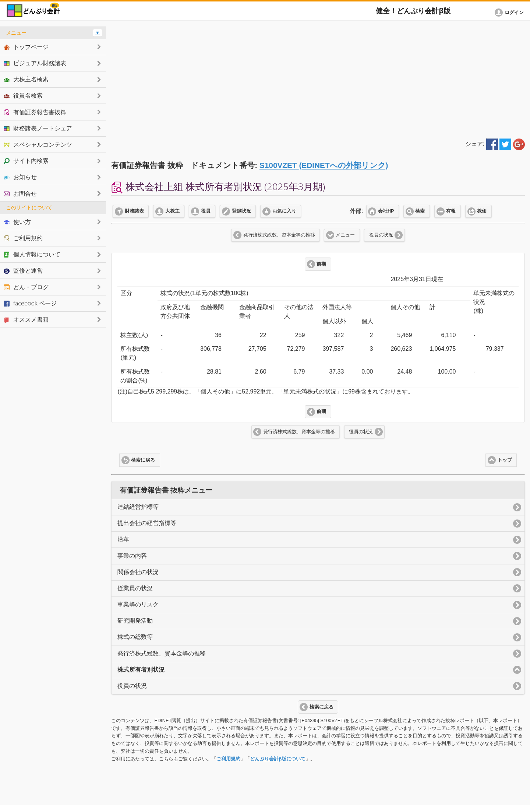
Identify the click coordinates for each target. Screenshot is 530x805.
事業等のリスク (138, 604)
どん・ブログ (26, 287)
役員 (206, 211)
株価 (482, 211)
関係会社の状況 (138, 572)
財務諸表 (134, 211)
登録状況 (241, 211)
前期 (321, 264)
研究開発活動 (135, 620)
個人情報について (32, 254)
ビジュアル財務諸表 (35, 63)
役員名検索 (23, 95)
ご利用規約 (228, 759)
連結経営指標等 (138, 507)
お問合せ (20, 193)
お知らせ (20, 177)
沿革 (123, 539)
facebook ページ (30, 303)
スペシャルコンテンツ (38, 144)
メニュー (345, 235)
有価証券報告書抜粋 (35, 112)
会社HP (386, 211)
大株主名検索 (26, 79)
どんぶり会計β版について (277, 759)
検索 (420, 211)
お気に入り (284, 211)
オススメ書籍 (26, 319)
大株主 (172, 211)
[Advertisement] (318, 78)
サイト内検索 (26, 161)
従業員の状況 (135, 588)
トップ (505, 460)
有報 (451, 211)
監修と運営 (23, 270)
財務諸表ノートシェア (38, 128)
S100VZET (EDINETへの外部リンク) (323, 165)
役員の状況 (381, 235)
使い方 (17, 222)
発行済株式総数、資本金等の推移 (279, 235)
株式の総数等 (135, 637)
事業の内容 (132, 556)
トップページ (26, 47)
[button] (510, 12)
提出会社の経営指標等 (146, 523)
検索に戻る (143, 460)
